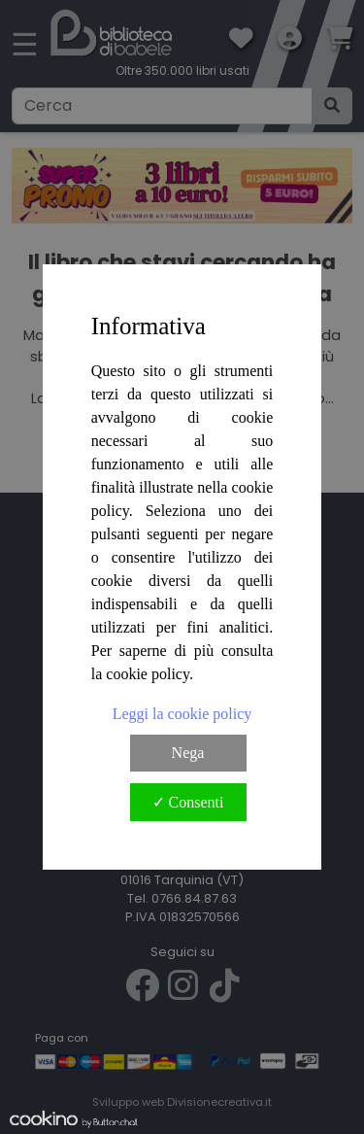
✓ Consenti (188, 802)
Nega (188, 752)
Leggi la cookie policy (182, 713)
